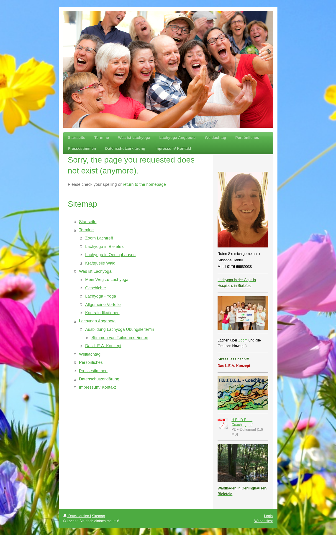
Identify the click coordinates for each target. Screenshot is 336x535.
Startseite (88, 221)
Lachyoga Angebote (97, 321)
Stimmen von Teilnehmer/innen (119, 337)
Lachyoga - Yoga (100, 296)
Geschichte (95, 288)
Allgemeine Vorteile (103, 304)
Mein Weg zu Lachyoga (106, 279)
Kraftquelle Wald (100, 263)
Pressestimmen (93, 371)
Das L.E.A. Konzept (103, 346)
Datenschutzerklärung (99, 379)
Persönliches (91, 362)
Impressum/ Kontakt (97, 387)
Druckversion (76, 516)
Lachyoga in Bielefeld (105, 246)
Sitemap (98, 516)
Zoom (242, 340)
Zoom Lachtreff (99, 238)
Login (268, 516)
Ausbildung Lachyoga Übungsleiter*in (119, 329)
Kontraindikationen (102, 313)
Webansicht (263, 521)
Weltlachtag (90, 354)
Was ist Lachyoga (95, 271)
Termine (86, 230)
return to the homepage (144, 184)
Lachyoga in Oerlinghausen (110, 254)
